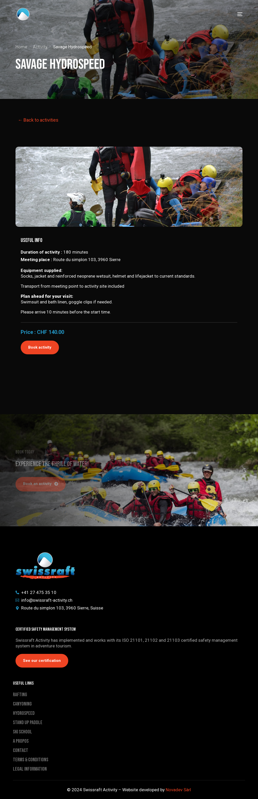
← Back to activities (38, 120)
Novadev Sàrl (178, 789)
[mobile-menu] (236, 14)
